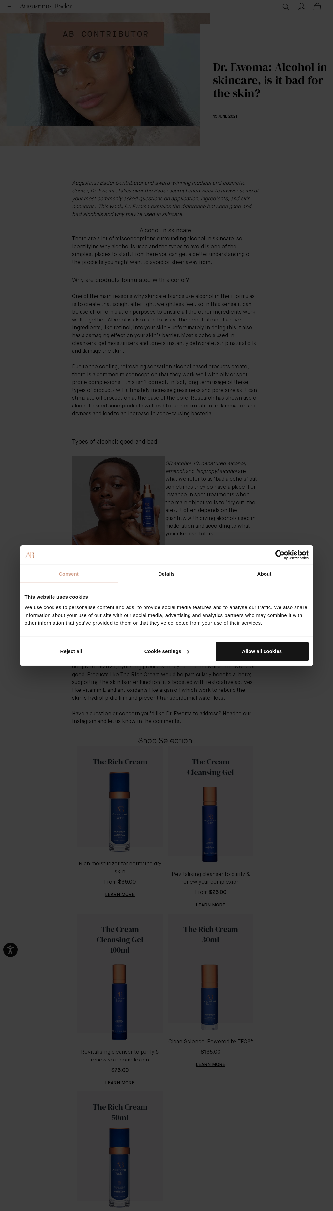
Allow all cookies (262, 651)
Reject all (71, 651)
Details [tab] (167, 574)
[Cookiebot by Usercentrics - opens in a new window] (280, 555)
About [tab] (264, 574)
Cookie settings (166, 651)
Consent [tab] (69, 574)
